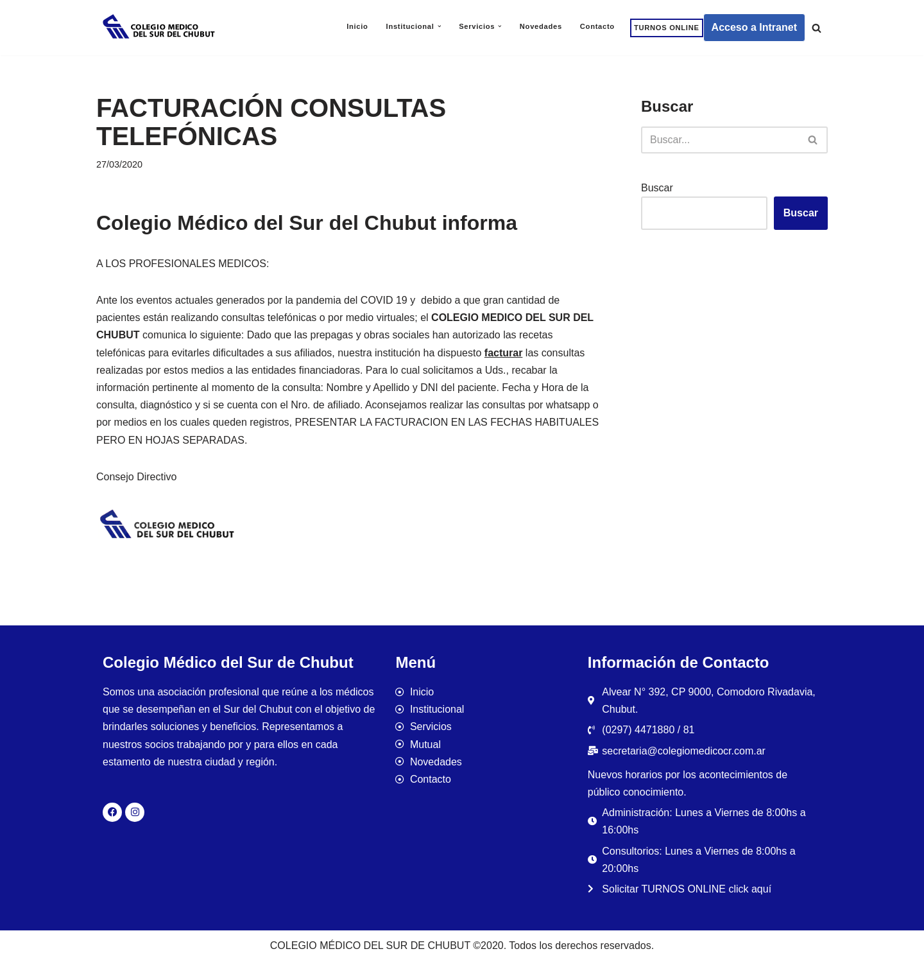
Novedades (541, 26)
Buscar (657, 187)
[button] (439, 26)
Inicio (357, 26)
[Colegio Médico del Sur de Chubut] (160, 28)
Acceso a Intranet (754, 27)
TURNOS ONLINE (666, 27)
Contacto (597, 26)
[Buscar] (816, 28)
